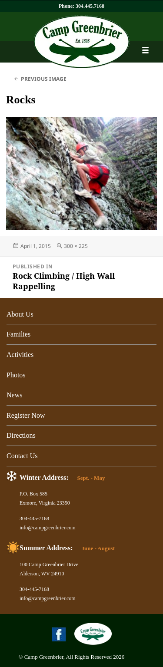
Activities (20, 354)
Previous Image (44, 79)
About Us (20, 314)
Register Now (26, 415)
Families (18, 334)
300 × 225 (76, 246)
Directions (21, 435)
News (14, 395)
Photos (16, 375)
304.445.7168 (90, 6)
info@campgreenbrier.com (48, 528)
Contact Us (22, 455)
